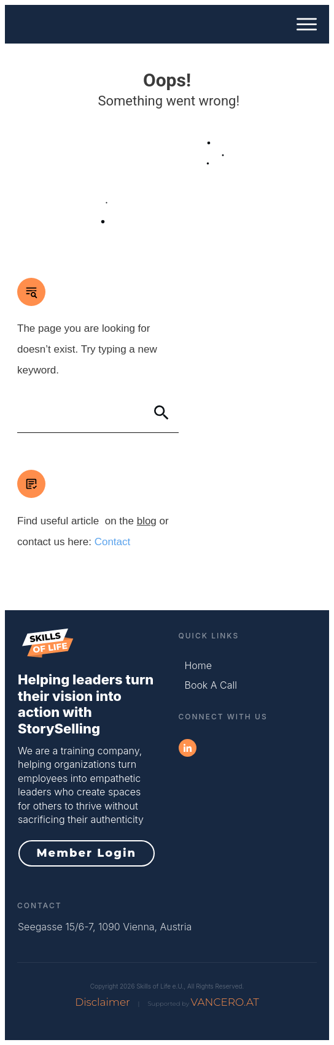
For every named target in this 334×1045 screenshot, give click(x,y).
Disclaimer (102, 1002)
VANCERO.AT (224, 1002)
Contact (113, 542)
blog (147, 521)
